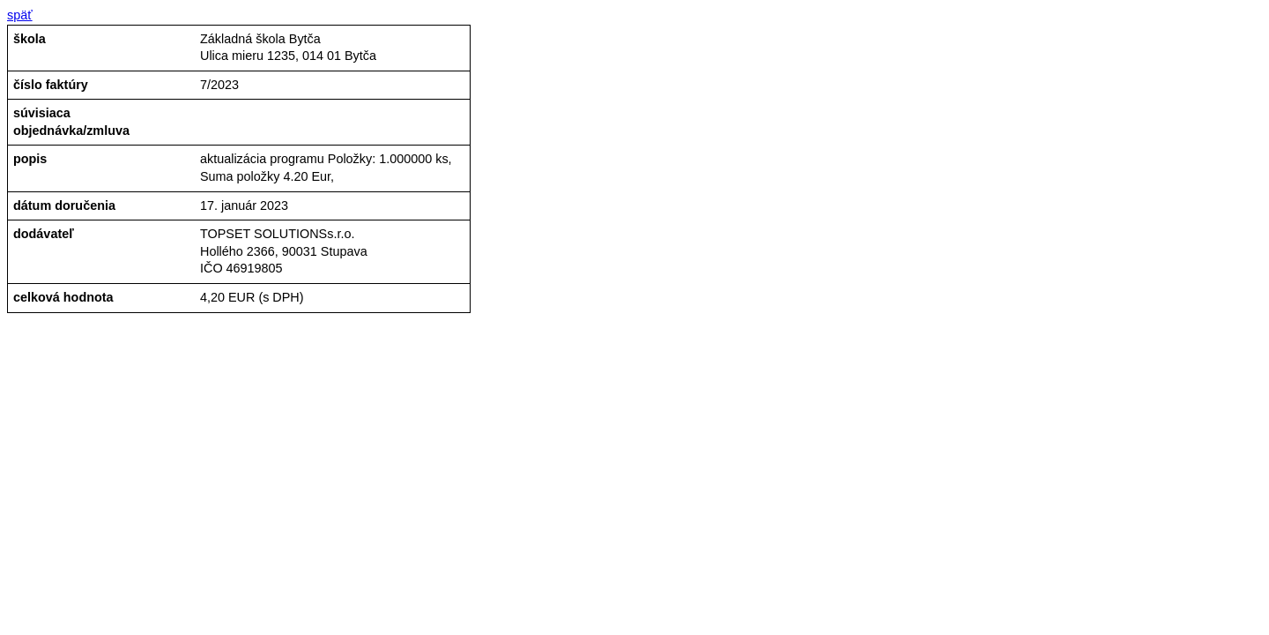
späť (20, 15)
